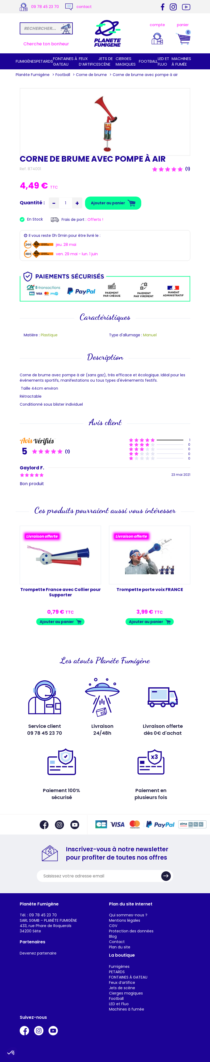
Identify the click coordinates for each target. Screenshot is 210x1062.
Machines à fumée (181, 61)
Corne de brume (91, 74)
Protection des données (131, 931)
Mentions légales (124, 920)
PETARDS (44, 61)
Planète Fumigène (33, 74)
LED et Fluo (163, 61)
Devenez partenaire (38, 953)
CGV (113, 925)
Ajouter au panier (57, 621)
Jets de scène (105, 61)
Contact (117, 941)
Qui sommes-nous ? (128, 915)
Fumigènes (26, 61)
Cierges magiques (126, 61)
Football (148, 61)
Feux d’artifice (88, 61)
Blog (113, 936)
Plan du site (119, 947)
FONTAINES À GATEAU (65, 61)
